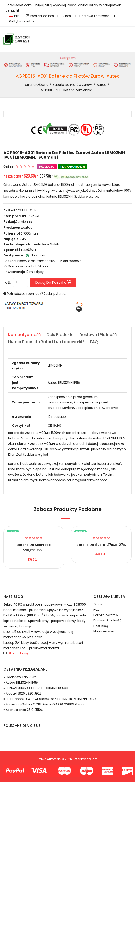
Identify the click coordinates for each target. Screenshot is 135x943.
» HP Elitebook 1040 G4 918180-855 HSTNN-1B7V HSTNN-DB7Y (50, 699)
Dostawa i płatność (95, 16)
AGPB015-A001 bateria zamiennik (66, 90)
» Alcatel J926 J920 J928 (22, 693)
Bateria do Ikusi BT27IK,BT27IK (101, 544)
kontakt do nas (40, 16)
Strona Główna (36, 84)
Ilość (7, 282)
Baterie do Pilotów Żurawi (72, 84)
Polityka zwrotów (22, 21)
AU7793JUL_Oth (23, 210)
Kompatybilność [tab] (24, 334)
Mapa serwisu (103, 631)
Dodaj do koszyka (53, 282)
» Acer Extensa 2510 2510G (23, 710)
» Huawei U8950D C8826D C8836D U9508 (35, 688)
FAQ (96, 609)
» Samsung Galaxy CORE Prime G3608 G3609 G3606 (44, 704)
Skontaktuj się (18, 653)
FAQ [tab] (94, 341)
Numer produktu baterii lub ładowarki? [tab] (46, 341)
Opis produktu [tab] (60, 334)
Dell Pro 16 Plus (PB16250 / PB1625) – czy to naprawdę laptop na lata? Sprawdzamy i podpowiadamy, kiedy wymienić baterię (44, 621)
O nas (67, 16)
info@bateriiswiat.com (89, 480)
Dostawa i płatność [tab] (98, 334)
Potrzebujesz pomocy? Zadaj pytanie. (36, 293)
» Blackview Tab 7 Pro (20, 677)
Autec (101, 84)
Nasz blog (100, 626)
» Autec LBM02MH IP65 (20, 682)
